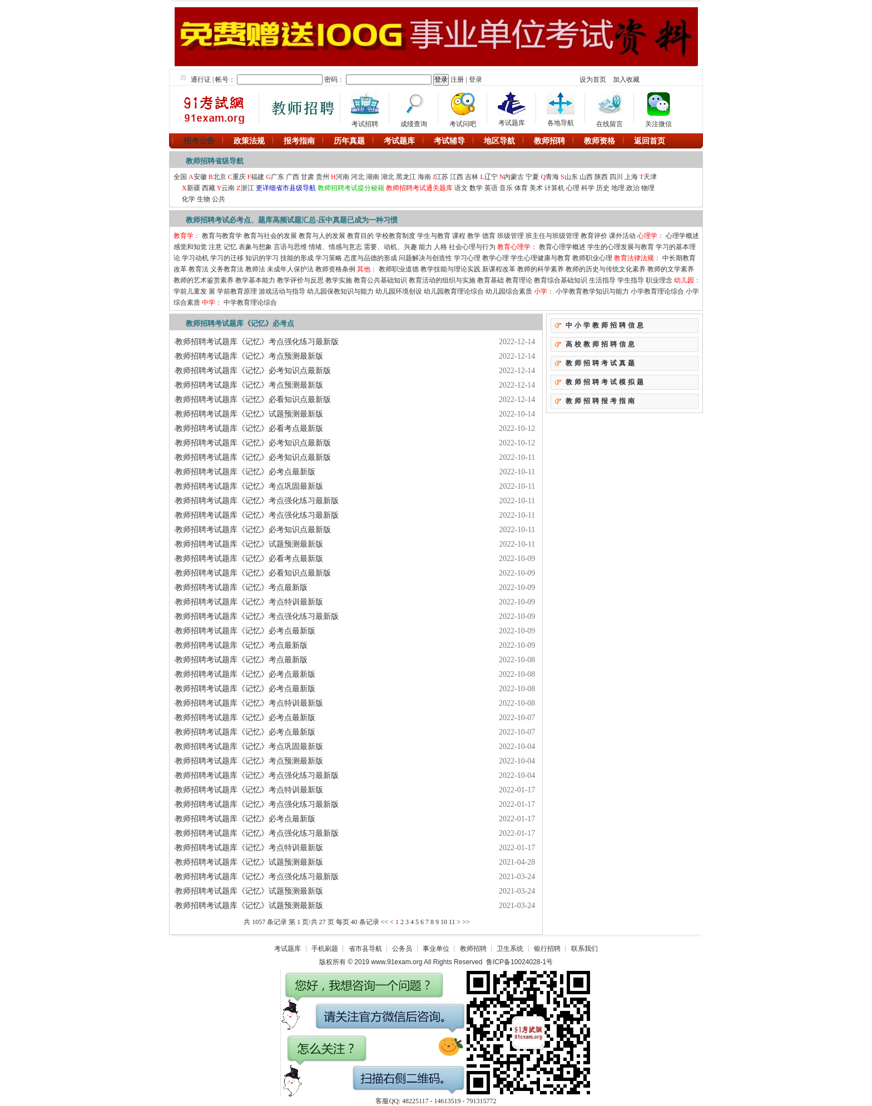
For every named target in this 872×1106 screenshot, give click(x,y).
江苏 (441, 177)
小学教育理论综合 (657, 291)
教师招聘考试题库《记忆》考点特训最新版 (249, 602)
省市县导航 (365, 949)
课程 (458, 236)
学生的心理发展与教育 (620, 247)
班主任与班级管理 (552, 236)
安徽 (200, 177)
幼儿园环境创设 (398, 291)
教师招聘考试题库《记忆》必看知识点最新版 (253, 399)
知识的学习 (262, 258)
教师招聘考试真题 (601, 363)
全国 (181, 177)
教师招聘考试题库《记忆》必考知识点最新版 (253, 370)
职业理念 (659, 280)
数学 (476, 188)
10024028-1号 (532, 962)
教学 (473, 236)
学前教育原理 (237, 291)
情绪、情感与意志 (335, 247)
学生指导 (630, 280)
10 (443, 922)
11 (452, 922)
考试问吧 (463, 108)
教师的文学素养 (670, 269)
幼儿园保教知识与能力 (340, 291)
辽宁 (491, 177)
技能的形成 (297, 258)
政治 (633, 188)
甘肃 (307, 177)
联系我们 (584, 949)
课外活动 (622, 236)
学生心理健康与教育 (541, 258)
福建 (257, 177)
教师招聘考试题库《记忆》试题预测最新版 (249, 414)
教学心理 (495, 258)
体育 (521, 188)
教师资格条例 (335, 269)
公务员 (402, 949)
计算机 (554, 188)
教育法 (199, 269)
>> (466, 922)
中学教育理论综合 (250, 302)
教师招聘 (473, 949)
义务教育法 (227, 269)
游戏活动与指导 (282, 291)
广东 (277, 177)
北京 (219, 177)
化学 (188, 199)
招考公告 (199, 140)
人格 (440, 247)
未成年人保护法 (290, 269)
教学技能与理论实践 (450, 269)
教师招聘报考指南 (601, 401)
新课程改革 (499, 269)
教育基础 (490, 280)
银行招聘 (547, 949)
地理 (618, 188)
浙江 (247, 188)
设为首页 (592, 79)
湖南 (372, 177)
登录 (475, 79)
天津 (650, 177)
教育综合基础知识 (560, 280)
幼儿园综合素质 (508, 291)
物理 (648, 188)
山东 (571, 177)
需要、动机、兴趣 (390, 247)
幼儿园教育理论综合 (454, 291)
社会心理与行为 (472, 247)
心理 (572, 188)
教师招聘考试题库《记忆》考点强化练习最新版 (257, 342)
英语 (491, 188)
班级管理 (510, 236)
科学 (587, 188)
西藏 (208, 188)
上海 (631, 177)
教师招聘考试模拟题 (606, 382)
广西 (292, 177)
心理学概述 (682, 236)
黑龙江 (406, 177)
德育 (489, 236)
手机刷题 (324, 949)
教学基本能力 (255, 280)
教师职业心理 (592, 258)
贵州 (322, 177)
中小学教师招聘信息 (606, 325)
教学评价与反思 (300, 280)
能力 (425, 247)
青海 (552, 177)
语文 (460, 188)
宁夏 (532, 177)
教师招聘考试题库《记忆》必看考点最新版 (249, 428)
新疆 (193, 188)
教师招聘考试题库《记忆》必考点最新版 (245, 472)
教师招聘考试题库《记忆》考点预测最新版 (249, 356)
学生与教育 (433, 236)
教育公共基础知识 (380, 280)
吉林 (471, 177)
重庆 (239, 177)
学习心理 (467, 258)
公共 (218, 199)
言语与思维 (290, 247)
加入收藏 (626, 79)
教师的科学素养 (540, 269)
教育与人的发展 (322, 236)
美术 (536, 188)
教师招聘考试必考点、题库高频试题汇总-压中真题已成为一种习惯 (292, 220)
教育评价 (594, 236)
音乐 (506, 188)
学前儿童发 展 (194, 291)
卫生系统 (510, 949)
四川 (616, 177)
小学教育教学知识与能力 (592, 291)
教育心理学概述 (562, 247)
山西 (586, 177)
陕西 (602, 177)
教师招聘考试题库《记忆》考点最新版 (241, 587)
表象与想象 (255, 247)
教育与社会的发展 (270, 236)
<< (385, 922)
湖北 (387, 177)
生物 (203, 199)
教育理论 (519, 280)
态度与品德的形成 (370, 258)
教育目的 (360, 236)
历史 (603, 188)
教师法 (255, 269)
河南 (342, 177)
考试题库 (287, 949)
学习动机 (195, 258)
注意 (215, 247)
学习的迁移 (227, 258)
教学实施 (338, 280)
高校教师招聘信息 (601, 344)
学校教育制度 (395, 236)
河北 (357, 177)
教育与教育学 (223, 236)
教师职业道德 (399, 269)
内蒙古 (514, 177)
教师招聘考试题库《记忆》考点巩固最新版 (249, 486)
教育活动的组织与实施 (442, 280)
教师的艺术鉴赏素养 (204, 280)
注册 (457, 79)
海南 (424, 177)
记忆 (230, 247)
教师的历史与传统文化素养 (606, 269)
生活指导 (602, 280)
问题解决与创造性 (425, 258)
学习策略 (328, 258)
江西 (456, 177)
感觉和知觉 (190, 247)
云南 (228, 188)
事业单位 (436, 949)
